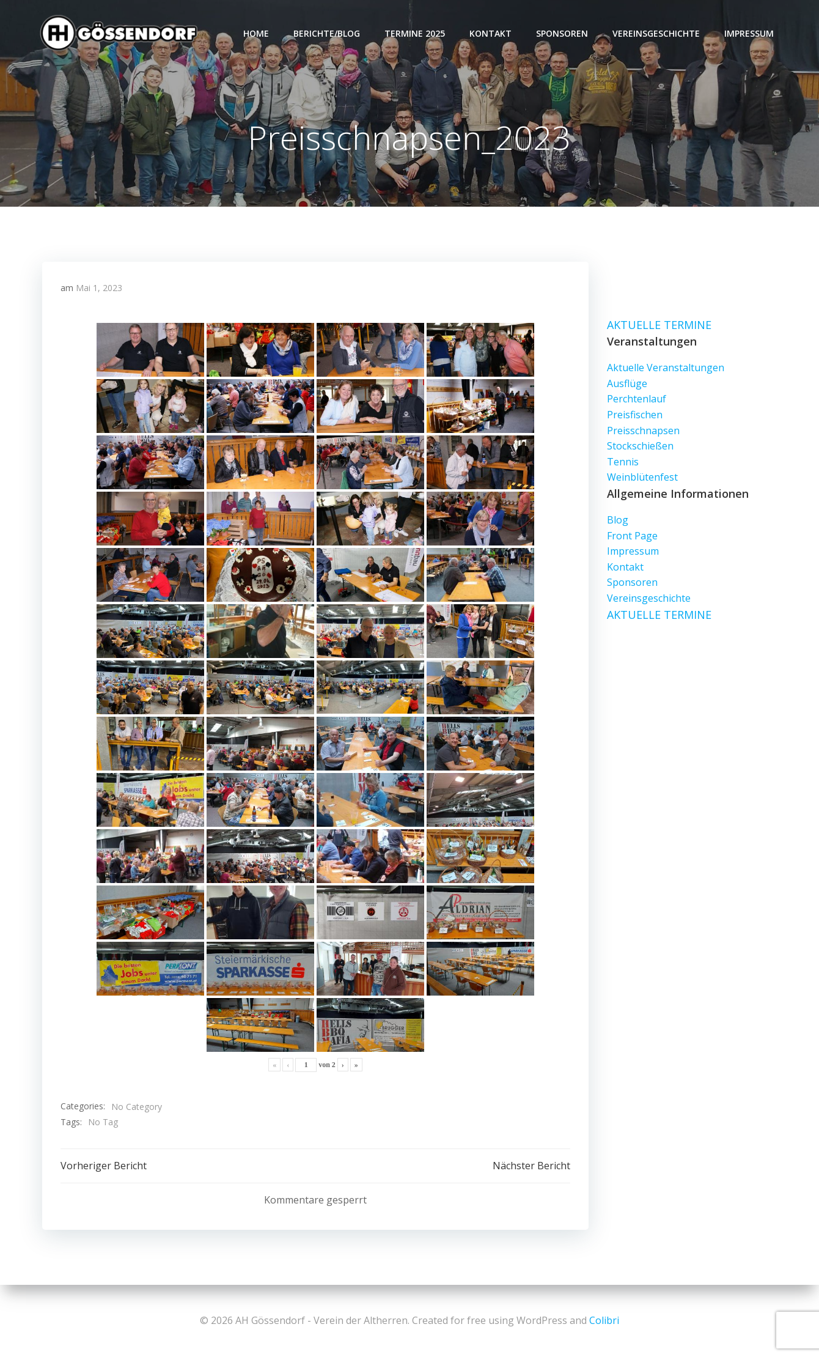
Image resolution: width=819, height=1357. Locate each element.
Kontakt (490, 34)
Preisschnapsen (643, 430)
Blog (617, 520)
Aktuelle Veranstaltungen (665, 368)
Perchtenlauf (636, 399)
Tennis (623, 461)
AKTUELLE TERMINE (659, 324)
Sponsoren (562, 34)
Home (256, 34)
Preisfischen (635, 414)
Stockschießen (640, 446)
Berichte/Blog (326, 34)
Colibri (604, 1320)
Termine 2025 (414, 34)
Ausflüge (627, 383)
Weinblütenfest (642, 477)
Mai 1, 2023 (99, 288)
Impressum (749, 34)
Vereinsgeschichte (656, 34)
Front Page (632, 535)
